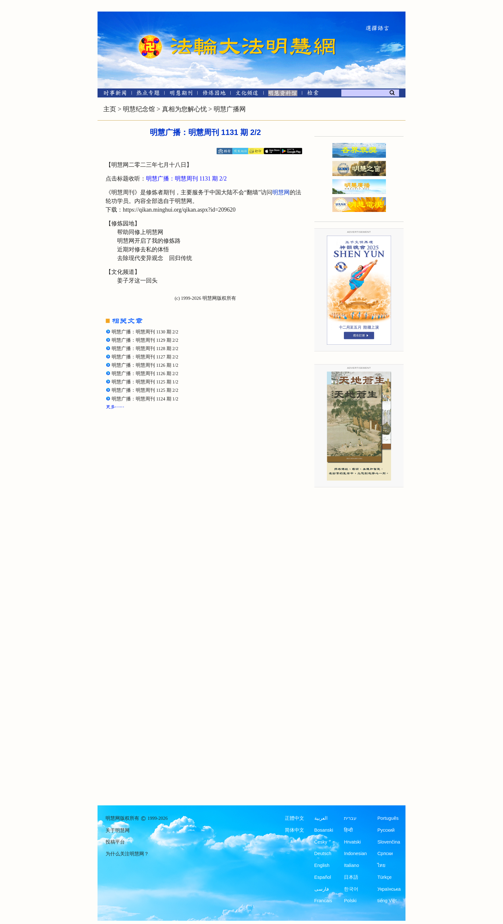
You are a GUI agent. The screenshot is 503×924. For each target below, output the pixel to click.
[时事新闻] (113, 94)
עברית (350, 818)
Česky (320, 841)
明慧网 (281, 192)
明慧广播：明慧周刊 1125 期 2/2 (145, 390)
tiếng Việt (386, 900)
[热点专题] (148, 94)
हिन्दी (348, 830)
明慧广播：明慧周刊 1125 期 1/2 (145, 381)
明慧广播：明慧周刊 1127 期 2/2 (145, 356)
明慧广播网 (230, 109)
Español (322, 877)
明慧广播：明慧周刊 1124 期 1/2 (145, 398)
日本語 (351, 877)
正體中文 (294, 818)
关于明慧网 (118, 830)
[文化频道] (247, 94)
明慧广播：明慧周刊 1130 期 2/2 (145, 331)
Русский (386, 830)
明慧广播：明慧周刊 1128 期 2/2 (145, 348)
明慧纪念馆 (139, 109)
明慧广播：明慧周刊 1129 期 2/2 (145, 340)
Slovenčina (388, 841)
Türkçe (384, 877)
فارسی (321, 889)
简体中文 (294, 830)
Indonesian (355, 853)
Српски (385, 853)
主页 (109, 109)
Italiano (351, 865)
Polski (350, 900)
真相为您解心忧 (184, 109)
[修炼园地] (214, 94)
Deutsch (322, 853)
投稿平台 (115, 841)
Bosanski (323, 830)
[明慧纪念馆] (282, 94)
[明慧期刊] (181, 94)
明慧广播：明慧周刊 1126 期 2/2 (145, 373)
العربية (321, 818)
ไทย (381, 865)
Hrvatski (352, 841)
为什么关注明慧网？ (127, 853)
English (322, 865)
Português (387, 818)
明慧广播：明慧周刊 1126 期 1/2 (145, 365)
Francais (323, 900)
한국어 (351, 889)
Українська (389, 889)
